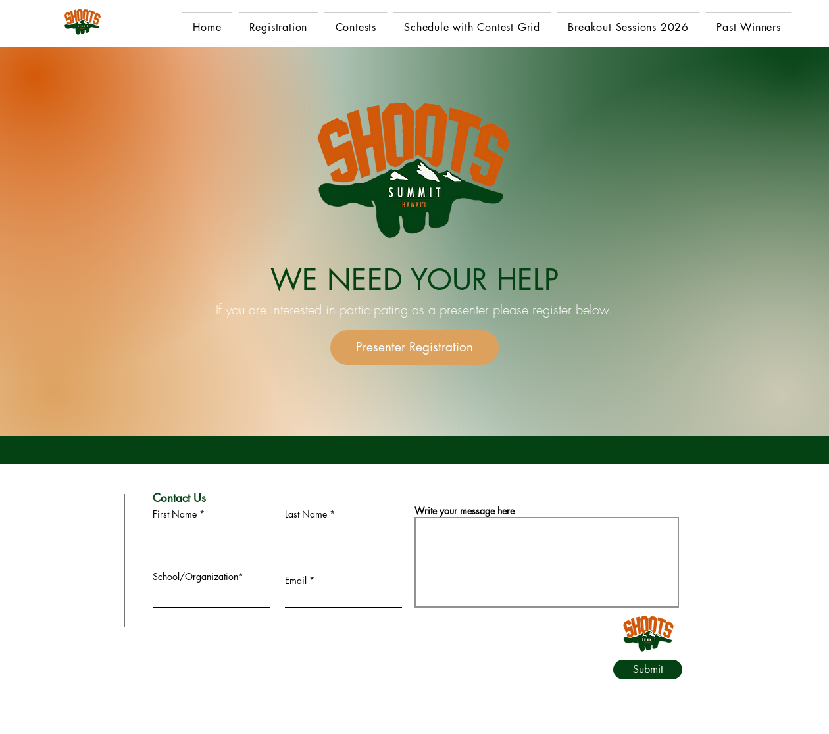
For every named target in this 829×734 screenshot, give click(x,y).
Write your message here (464, 511)
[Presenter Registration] (414, 347)
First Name (175, 514)
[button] (748, 26)
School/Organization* (198, 576)
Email (296, 580)
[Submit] (647, 669)
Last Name (306, 514)
